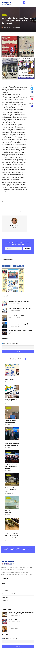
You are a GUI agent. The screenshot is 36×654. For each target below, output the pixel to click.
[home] (6, 3)
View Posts (14, 227)
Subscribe (24, 2)
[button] (31, 3)
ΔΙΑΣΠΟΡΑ (4, 14)
